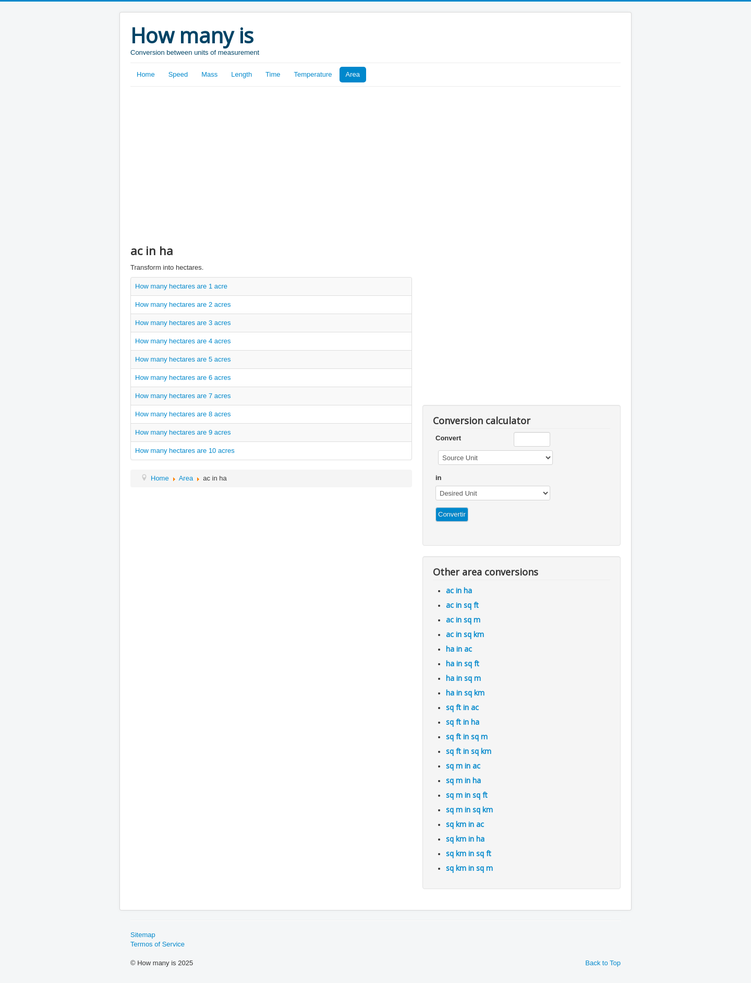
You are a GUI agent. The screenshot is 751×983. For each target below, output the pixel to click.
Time (272, 74)
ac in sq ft (462, 605)
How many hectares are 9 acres (183, 432)
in (438, 478)
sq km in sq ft (468, 853)
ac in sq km (465, 634)
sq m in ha (463, 780)
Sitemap (142, 935)
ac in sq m (463, 620)
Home (146, 74)
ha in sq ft (462, 663)
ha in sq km (465, 693)
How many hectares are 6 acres (183, 377)
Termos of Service (157, 944)
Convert (448, 438)
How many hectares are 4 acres (183, 341)
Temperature (313, 74)
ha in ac (459, 649)
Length (241, 74)
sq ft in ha (462, 722)
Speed (178, 74)
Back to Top (603, 963)
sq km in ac (465, 824)
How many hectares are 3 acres (183, 323)
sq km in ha (465, 839)
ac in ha (459, 590)
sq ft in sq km (468, 751)
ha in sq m (463, 678)
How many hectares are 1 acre (181, 286)
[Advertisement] (375, 165)
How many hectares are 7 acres (183, 396)
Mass (209, 74)
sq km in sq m (469, 868)
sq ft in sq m (467, 736)
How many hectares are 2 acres (183, 304)
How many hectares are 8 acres (183, 414)
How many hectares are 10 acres (185, 450)
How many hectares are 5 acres (183, 359)
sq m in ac (463, 766)
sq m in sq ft (467, 795)
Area (353, 74)
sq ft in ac (462, 707)
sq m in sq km (469, 809)
